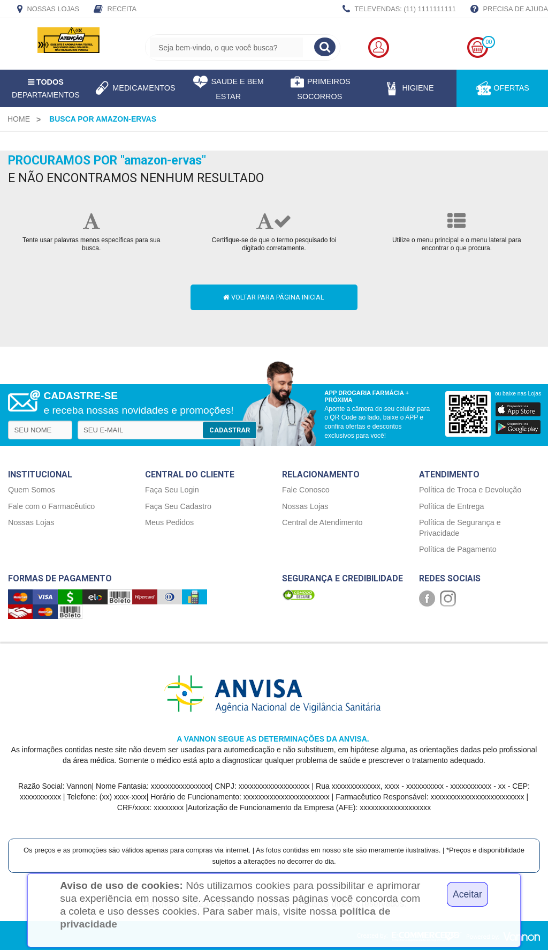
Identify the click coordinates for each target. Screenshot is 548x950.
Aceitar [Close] (467, 894)
